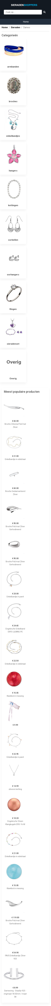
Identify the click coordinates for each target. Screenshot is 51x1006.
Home (26, 21)
